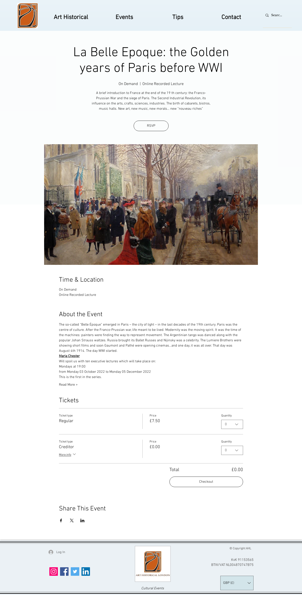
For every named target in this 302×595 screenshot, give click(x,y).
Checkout (206, 482)
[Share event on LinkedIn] (82, 520)
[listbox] (237, 583)
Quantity (226, 416)
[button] (237, 583)
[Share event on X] (72, 520)
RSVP (151, 126)
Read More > (68, 385)
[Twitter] (75, 571)
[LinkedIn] (85, 571)
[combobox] (232, 424)
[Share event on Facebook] (61, 520)
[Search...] (277, 15)
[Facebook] (64, 571)
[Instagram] (53, 571)
